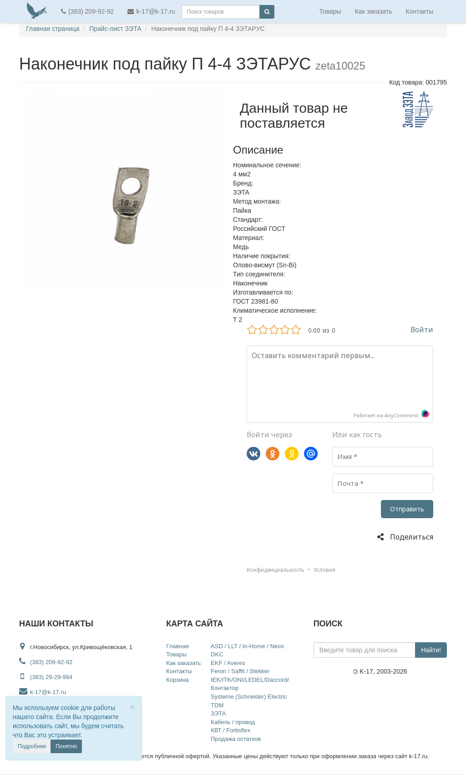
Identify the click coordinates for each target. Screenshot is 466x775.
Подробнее (32, 746)
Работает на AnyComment (392, 414)
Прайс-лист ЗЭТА (115, 28)
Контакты (419, 11)
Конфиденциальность (275, 570)
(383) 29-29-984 (51, 677)
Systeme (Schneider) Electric (249, 696)
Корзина (177, 679)
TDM (217, 705)
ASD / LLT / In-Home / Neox (247, 646)
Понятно (66, 746)
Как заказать (373, 11)
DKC (217, 654)
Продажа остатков (236, 738)
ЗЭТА (218, 713)
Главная (177, 646)
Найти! (431, 650)
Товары (330, 11)
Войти (421, 330)
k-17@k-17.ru (151, 11)
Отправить (407, 509)
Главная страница (53, 28)
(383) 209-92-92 (87, 11)
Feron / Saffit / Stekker (240, 671)
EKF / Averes (228, 663)
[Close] (132, 707)
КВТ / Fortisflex (230, 730)
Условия (324, 570)
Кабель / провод (233, 722)
